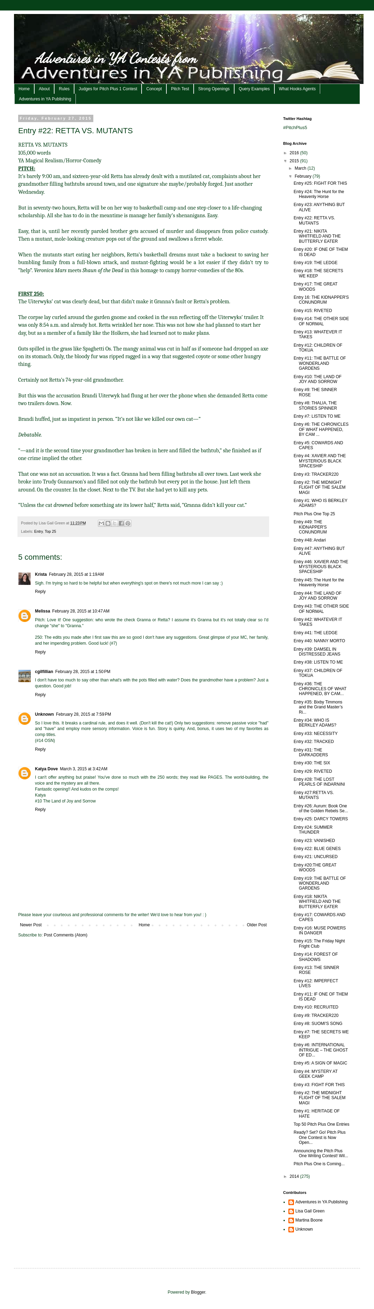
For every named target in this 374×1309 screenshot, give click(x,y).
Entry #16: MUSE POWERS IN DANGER (320, 930)
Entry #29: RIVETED (313, 771)
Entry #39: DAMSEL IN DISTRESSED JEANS (317, 652)
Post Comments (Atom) (65, 935)
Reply (40, 591)
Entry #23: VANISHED (314, 840)
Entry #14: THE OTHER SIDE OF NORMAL (321, 321)
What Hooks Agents (297, 88)
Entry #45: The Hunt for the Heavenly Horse (319, 582)
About (44, 88)
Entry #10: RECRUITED (316, 1007)
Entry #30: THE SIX (312, 762)
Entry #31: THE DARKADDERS (311, 752)
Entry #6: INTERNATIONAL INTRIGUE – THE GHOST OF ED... (321, 1049)
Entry (38, 531)
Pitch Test (180, 88)
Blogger (198, 1292)
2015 (295, 160)
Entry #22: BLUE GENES (317, 848)
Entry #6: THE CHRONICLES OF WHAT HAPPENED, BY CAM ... (321, 429)
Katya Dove (46, 768)
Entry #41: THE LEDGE (316, 632)
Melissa (42, 611)
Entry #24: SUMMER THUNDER (313, 830)
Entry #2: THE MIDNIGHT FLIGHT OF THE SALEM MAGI (320, 487)
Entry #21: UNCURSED (316, 856)
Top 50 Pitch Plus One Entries (321, 1124)
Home (24, 88)
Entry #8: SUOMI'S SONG (318, 1023)
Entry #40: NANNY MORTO (319, 640)
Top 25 (50, 531)
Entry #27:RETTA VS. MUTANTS (314, 795)
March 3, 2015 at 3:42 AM (83, 768)
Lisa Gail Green (309, 1211)
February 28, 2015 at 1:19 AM (76, 574)
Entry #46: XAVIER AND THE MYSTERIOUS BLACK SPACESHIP (321, 566)
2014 (295, 1176)
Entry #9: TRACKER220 (316, 1015)
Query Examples (254, 88)
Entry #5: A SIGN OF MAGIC (320, 1063)
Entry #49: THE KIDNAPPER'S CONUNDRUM (310, 527)
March (301, 168)
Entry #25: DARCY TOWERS (321, 818)
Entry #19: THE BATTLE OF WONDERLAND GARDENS (320, 883)
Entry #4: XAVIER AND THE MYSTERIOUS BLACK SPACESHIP (320, 460)
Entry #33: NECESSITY (316, 733)
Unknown (44, 714)
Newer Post (31, 924)
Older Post (257, 924)
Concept (154, 88)
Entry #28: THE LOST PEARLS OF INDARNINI (319, 782)
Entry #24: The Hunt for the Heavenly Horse (319, 194)
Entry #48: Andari (310, 540)
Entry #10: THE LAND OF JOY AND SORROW (317, 379)
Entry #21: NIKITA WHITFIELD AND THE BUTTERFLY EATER (317, 236)
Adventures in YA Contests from (115, 58)
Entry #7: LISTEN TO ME (317, 416)
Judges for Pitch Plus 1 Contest (108, 88)
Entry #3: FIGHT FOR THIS (319, 1084)
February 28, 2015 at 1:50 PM (82, 671)
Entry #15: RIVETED (313, 310)
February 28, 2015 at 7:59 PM (83, 714)
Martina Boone (309, 1220)
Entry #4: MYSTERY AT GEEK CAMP (316, 1074)
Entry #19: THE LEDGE (316, 262)
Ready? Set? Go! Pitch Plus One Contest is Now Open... (320, 1137)
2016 (295, 152)
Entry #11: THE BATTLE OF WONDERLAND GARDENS (320, 363)
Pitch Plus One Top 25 (314, 513)
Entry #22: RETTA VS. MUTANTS (314, 220)
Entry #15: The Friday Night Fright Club (319, 943)
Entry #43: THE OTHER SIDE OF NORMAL (321, 609)
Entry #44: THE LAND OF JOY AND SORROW (317, 596)
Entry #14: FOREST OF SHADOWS (316, 957)
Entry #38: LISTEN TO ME (318, 662)
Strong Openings (214, 88)
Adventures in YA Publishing (45, 99)
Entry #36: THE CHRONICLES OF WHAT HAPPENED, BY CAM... (320, 688)
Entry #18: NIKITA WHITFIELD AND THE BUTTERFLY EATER (317, 901)
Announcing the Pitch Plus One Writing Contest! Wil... (321, 1153)
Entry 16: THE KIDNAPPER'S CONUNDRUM (321, 300)
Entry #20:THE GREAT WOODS (315, 867)
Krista (41, 574)
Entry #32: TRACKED (314, 741)
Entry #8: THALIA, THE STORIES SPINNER (315, 405)
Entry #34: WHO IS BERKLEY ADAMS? (315, 723)
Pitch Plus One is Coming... (319, 1163)
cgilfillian (44, 671)
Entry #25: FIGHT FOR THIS (320, 183)
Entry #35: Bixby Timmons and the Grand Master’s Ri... (318, 707)
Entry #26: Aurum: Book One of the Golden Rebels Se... (321, 808)
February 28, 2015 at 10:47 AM (80, 611)
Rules (64, 88)
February (303, 176)
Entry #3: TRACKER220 (316, 474)
